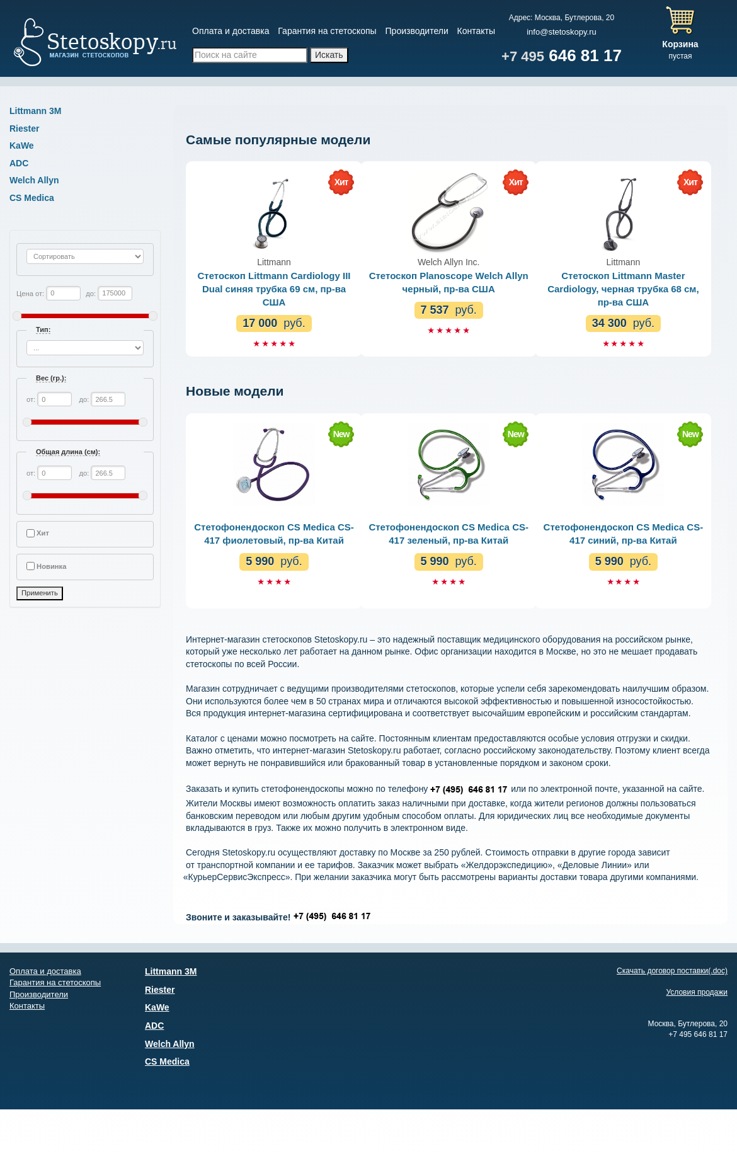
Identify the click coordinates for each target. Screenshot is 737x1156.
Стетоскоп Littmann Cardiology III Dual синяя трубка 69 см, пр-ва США (274, 288)
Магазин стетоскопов (94, 44)
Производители (417, 31)
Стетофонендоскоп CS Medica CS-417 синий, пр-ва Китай (624, 534)
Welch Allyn (34, 180)
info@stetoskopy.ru (562, 32)
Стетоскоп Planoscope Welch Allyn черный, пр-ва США (448, 282)
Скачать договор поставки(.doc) (672, 970)
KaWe (21, 145)
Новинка (51, 566)
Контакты (476, 31)
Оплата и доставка (230, 31)
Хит (43, 533)
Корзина (680, 44)
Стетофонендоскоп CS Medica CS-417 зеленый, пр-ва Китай (448, 534)
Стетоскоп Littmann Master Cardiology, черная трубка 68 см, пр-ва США (623, 288)
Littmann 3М (35, 111)
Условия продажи (697, 992)
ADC (18, 163)
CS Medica (31, 198)
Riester (24, 128)
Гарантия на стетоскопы (327, 31)
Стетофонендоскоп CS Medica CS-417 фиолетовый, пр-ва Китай (274, 534)
